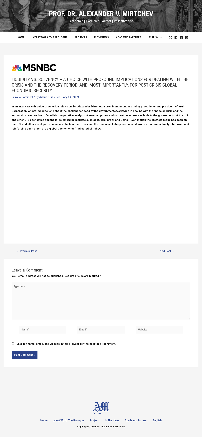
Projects (81, 37)
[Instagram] (181, 37)
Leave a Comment (23, 97)
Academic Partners (126, 37)
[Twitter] (165, 37)
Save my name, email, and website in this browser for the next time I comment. (66, 346)
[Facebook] (176, 37)
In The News (100, 37)
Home (25, 37)
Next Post (167, 251)
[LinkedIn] (170, 37)
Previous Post (27, 251)
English (149, 37)
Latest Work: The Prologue (52, 37)
